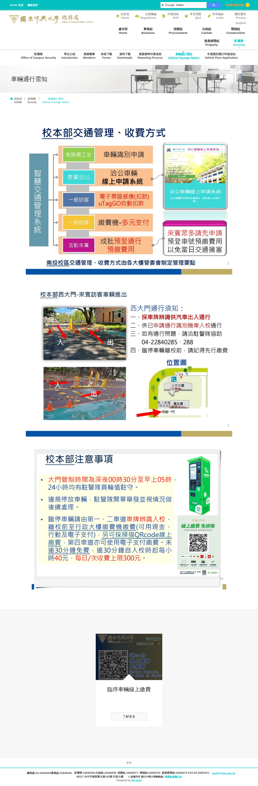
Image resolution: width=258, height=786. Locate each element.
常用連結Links (218, 16)
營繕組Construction (209, 30)
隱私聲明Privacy (240, 16)
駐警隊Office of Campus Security (36, 56)
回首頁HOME (18, 100)
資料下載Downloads (124, 56)
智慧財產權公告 (173, 777)
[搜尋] (183, 5)
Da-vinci (137, 780)
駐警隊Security (240, 42)
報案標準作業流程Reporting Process (150, 56)
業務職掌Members (88, 56)
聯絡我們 (33, 5)
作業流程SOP (173, 16)
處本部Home (103, 30)
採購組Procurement (155, 30)
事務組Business (127, 30)
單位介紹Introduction (68, 56)
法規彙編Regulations (148, 16)
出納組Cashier (182, 30)
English (241, 23)
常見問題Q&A (195, 16)
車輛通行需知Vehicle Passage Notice (184, 56)
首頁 (129, 763)
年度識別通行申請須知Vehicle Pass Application (222, 56)
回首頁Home (125, 16)
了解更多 (129, 717)
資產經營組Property (238, 30)
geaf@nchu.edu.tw (223, 773)
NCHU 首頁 (17, 5)
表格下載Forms (105, 56)
